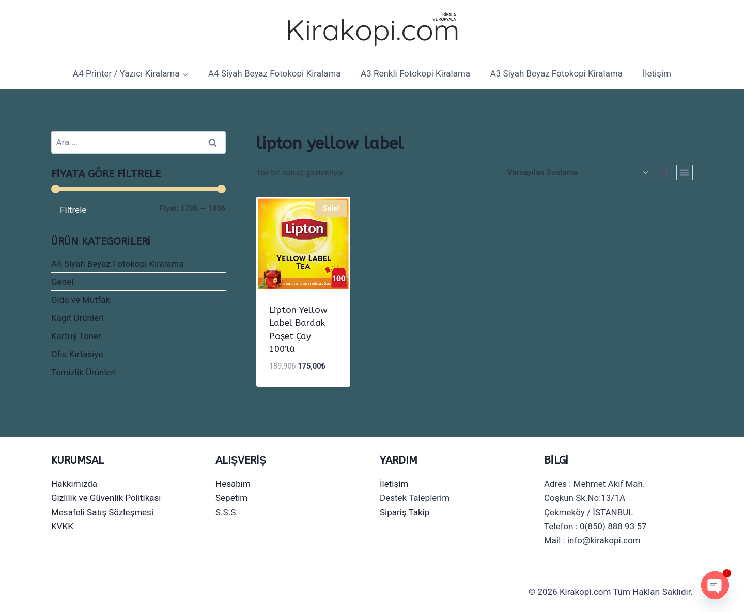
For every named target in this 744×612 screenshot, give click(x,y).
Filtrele (73, 210)
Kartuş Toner (76, 336)
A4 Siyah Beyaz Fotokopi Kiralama (274, 73)
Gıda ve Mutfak (80, 300)
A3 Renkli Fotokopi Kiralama (415, 73)
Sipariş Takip (404, 512)
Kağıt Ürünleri (77, 318)
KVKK (62, 526)
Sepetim (231, 498)
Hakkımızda (74, 484)
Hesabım (233, 484)
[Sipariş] (577, 172)
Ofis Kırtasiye (77, 354)
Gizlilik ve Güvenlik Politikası (106, 498)
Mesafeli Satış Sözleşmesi (102, 512)
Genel (62, 282)
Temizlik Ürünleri (83, 372)
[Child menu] (216, 300)
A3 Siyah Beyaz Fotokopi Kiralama (556, 73)
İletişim (657, 73)
